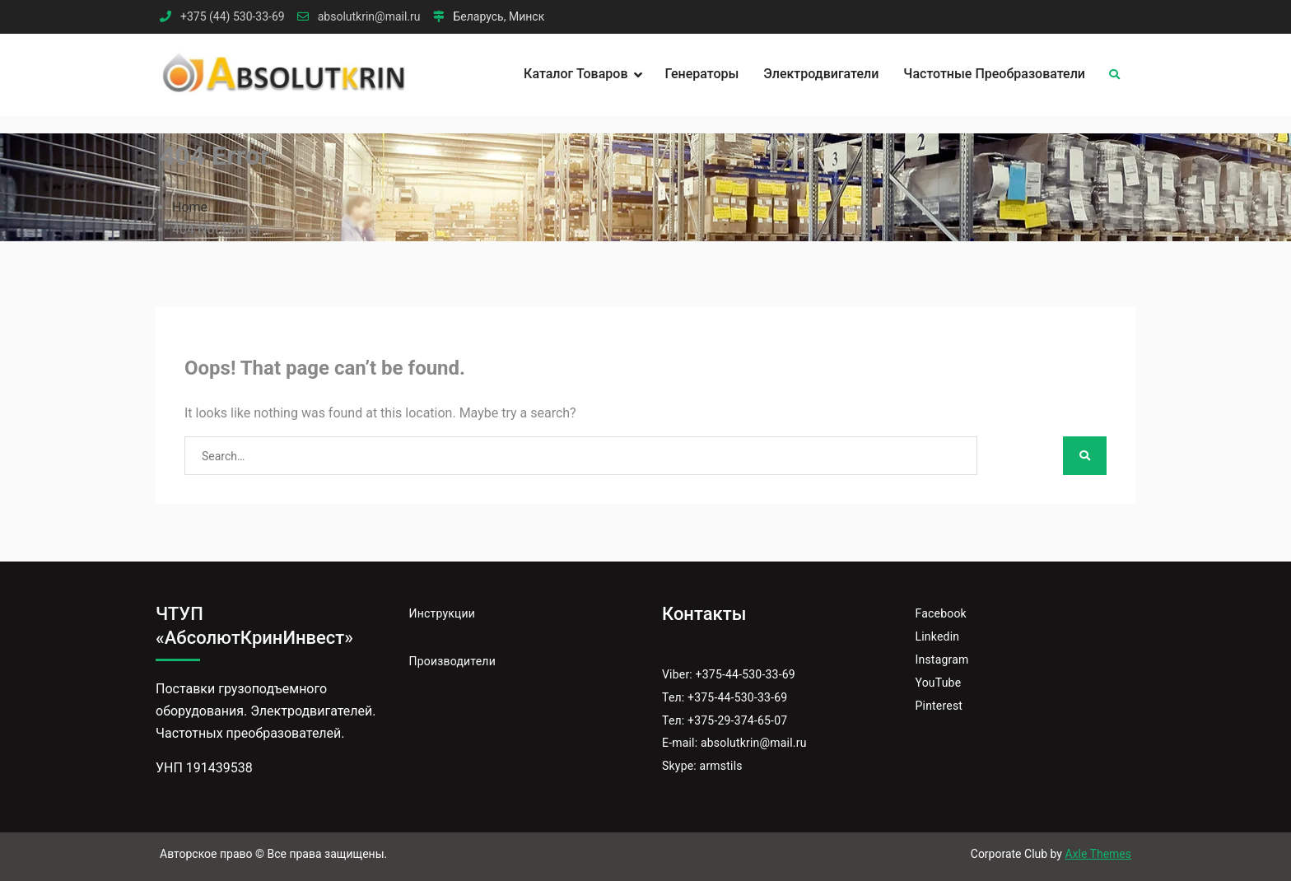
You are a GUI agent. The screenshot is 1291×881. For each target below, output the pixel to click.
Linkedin (938, 636)
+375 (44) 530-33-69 (232, 16)
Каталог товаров (575, 74)
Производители (452, 661)
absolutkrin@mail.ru (369, 16)
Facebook (941, 613)
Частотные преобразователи (994, 74)
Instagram (942, 659)
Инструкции (442, 613)
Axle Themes (1098, 853)
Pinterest (939, 705)
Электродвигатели (821, 74)
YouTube (939, 682)
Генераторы (702, 74)
